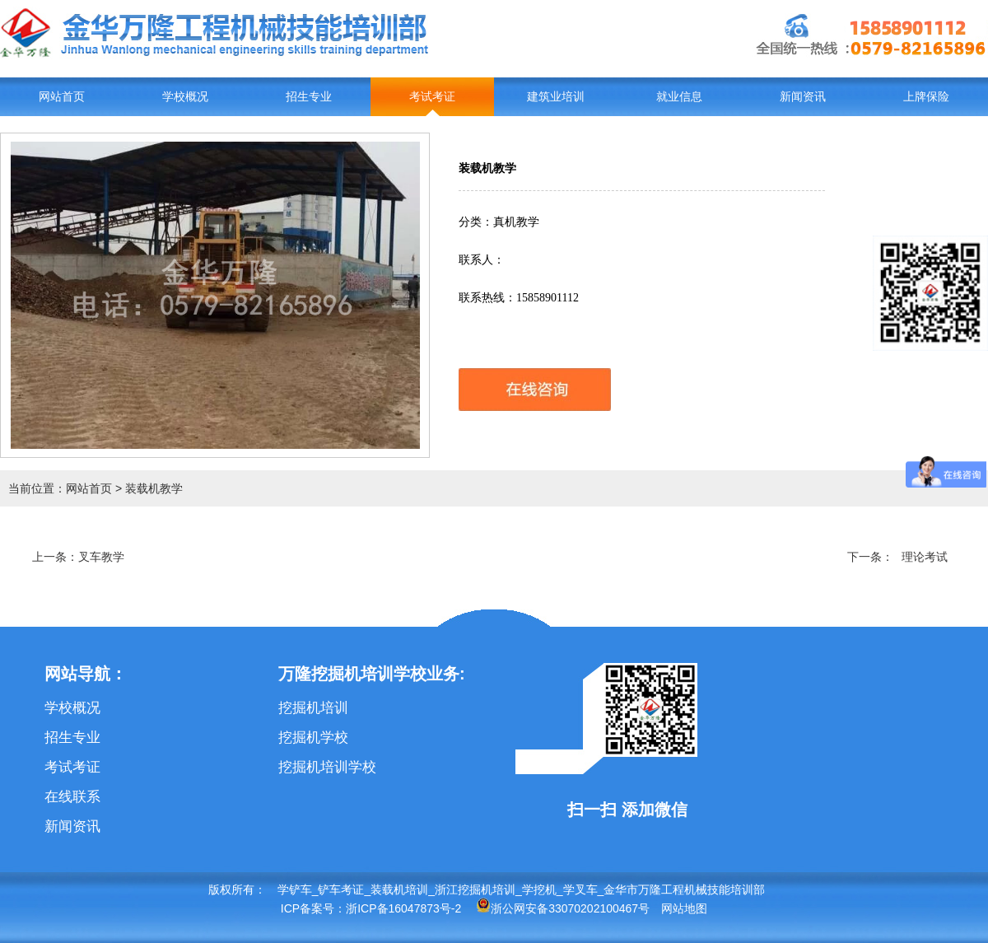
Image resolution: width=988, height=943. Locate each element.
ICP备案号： (313, 908)
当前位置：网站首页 (60, 488)
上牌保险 (926, 97)
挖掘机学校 (313, 737)
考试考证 (432, 97)
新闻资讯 (803, 97)
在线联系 (72, 797)
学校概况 (185, 97)
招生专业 (309, 97)
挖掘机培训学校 (327, 767)
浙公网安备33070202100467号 (563, 908)
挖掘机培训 (313, 708)
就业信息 (679, 97)
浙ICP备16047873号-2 (403, 908)
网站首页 (62, 97)
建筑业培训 (556, 97)
